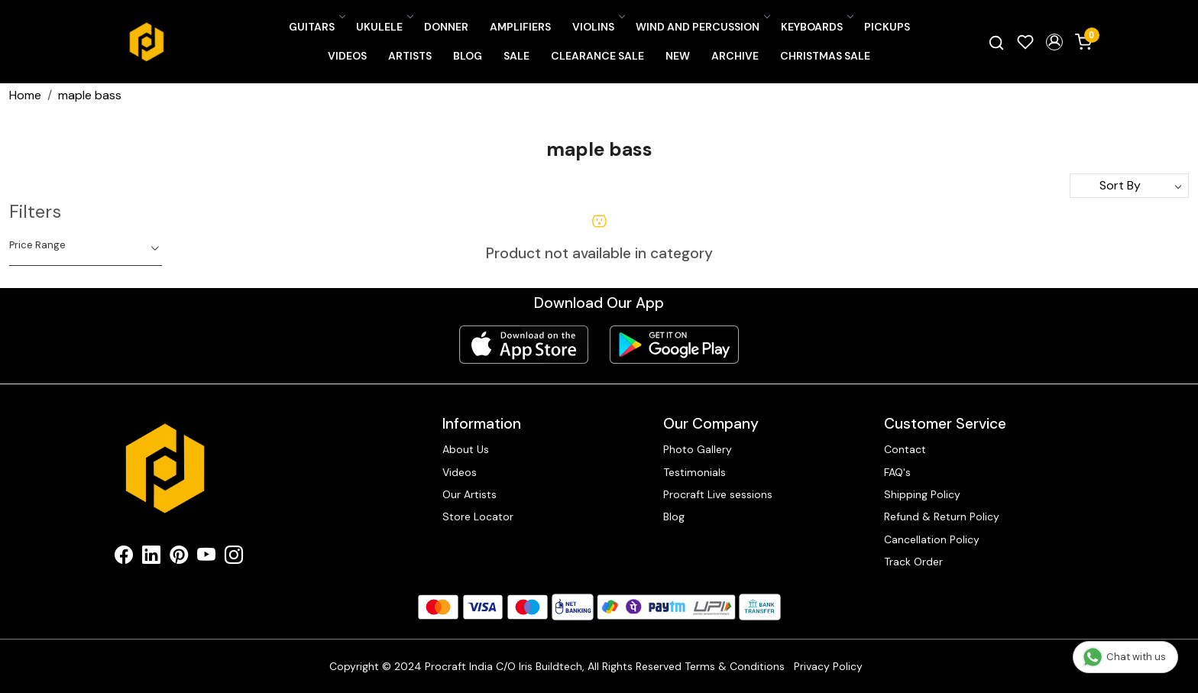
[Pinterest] (179, 558)
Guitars (316, 27)
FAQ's (897, 472)
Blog (467, 56)
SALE (516, 56)
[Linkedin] (151, 558)
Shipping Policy (922, 494)
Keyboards (816, 27)
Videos (347, 56)
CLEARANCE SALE (597, 56)
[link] (996, 42)
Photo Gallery (697, 449)
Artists (410, 56)
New (677, 56)
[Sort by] (1129, 185)
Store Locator (477, 516)
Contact (905, 449)
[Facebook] (124, 558)
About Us (465, 449)
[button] (1054, 42)
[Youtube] (206, 558)
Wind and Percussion (702, 27)
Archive (735, 56)
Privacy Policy (828, 666)
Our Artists (469, 494)
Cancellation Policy (931, 539)
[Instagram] (234, 558)
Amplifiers (520, 27)
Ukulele (384, 27)
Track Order (913, 561)
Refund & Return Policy (941, 516)
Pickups (887, 27)
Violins (597, 27)
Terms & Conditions (735, 666)
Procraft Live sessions (717, 494)
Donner (446, 27)
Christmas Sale (825, 56)
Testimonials (694, 472)
